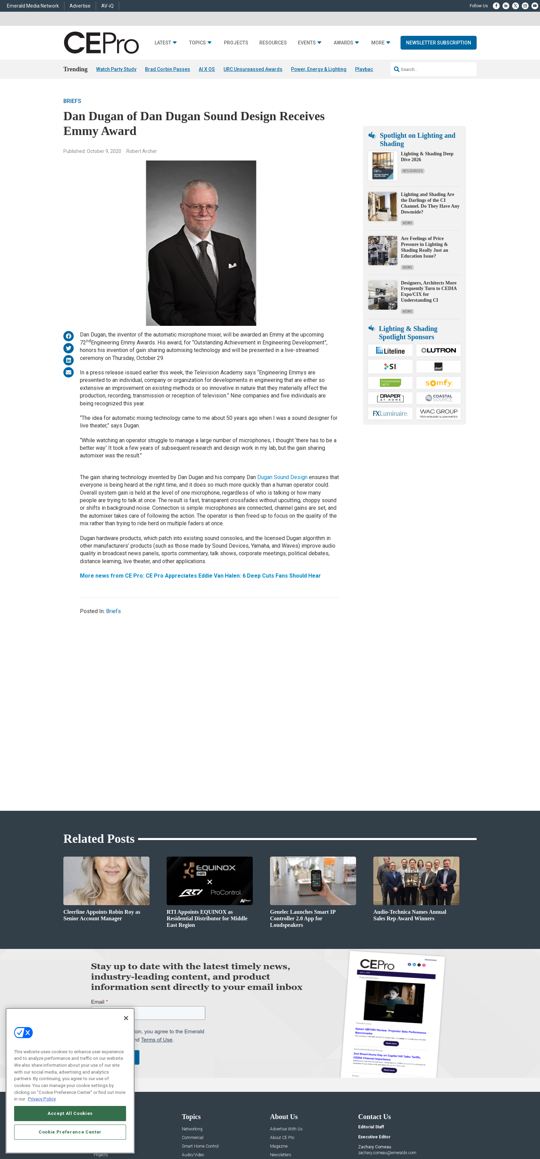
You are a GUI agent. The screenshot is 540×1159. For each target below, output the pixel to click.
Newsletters (280, 1044)
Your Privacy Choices (371, 1133)
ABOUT (179, 1133)
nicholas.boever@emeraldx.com (386, 1067)
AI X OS (207, 86)
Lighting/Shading (198, 1053)
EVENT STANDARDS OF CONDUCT (313, 1133)
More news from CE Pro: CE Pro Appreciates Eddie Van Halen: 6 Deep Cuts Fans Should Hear (200, 595)
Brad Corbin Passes (167, 86)
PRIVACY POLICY (457, 1133)
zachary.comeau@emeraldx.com (387, 1041)
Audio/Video (193, 1044)
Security (189, 1061)
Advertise (80, 5)
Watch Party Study (116, 86)
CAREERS (198, 1133)
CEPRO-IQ (279, 1053)
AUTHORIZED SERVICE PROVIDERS (244, 1133)
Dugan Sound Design (282, 496)
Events (307, 59)
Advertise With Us (286, 1018)
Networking (192, 1018)
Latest (163, 59)
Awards (343, 59)
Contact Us (368, 1077)
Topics (197, 59)
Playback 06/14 (372, 86)
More (378, 59)
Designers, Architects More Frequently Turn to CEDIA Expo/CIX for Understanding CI (429, 397)
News (407, 329)
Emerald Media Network (33, 5)
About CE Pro (282, 1027)
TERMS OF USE (424, 1133)
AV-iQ (107, 5)
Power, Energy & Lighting (318, 86)
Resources (273, 59)
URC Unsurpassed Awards (253, 86)
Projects (236, 59)
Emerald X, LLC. (426, 1122)
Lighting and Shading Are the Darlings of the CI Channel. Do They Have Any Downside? (430, 309)
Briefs (72, 120)
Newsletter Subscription (438, 59)
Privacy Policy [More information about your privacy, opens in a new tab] (42, 1098)
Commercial (193, 1027)
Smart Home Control (200, 1036)
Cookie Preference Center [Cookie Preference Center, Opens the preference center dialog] (70, 1132)
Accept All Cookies (70, 1113)
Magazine (279, 1036)
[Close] (126, 1018)
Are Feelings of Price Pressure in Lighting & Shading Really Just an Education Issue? (424, 353)
